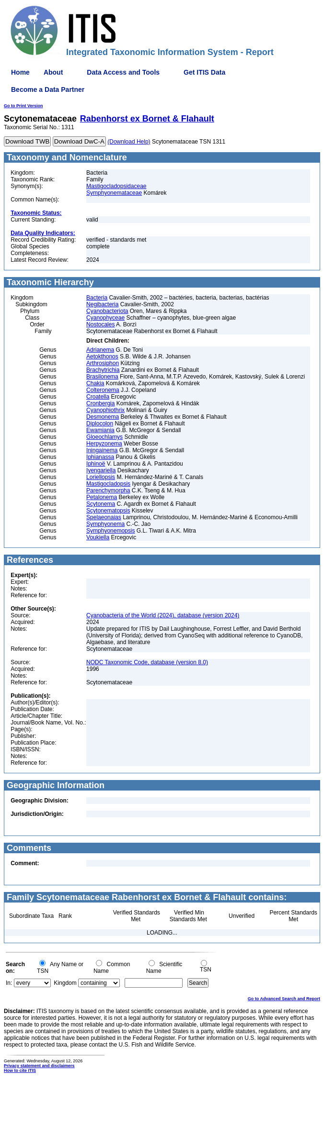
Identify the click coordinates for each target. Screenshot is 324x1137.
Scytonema (100, 504)
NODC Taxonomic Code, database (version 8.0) (147, 662)
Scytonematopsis (108, 510)
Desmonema (102, 416)
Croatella (97, 396)
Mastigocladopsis (108, 483)
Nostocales (100, 324)
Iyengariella (101, 470)
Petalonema (101, 497)
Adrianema (100, 349)
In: (9, 983)
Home (20, 72)
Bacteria (96, 297)
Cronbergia (100, 403)
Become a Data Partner (47, 89)
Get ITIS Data (204, 72)
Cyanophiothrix (105, 410)
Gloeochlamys (104, 437)
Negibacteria (102, 304)
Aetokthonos (102, 356)
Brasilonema (102, 376)
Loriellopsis (100, 477)
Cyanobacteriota (107, 311)
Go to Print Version (23, 105)
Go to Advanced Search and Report (284, 998)
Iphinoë (95, 463)
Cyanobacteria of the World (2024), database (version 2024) (162, 615)
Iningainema (101, 450)
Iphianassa (100, 457)
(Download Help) (128, 141)
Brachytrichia (102, 370)
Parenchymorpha (108, 490)
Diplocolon (99, 423)
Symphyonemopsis (110, 530)
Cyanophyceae (105, 317)
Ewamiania (100, 430)
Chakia (95, 383)
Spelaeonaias (103, 517)
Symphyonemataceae (114, 193)
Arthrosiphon (102, 363)
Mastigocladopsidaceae (116, 186)
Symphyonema (105, 524)
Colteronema (102, 390)
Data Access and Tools (123, 72)
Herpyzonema (104, 443)
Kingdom (65, 983)
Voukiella (97, 537)
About (53, 72)
